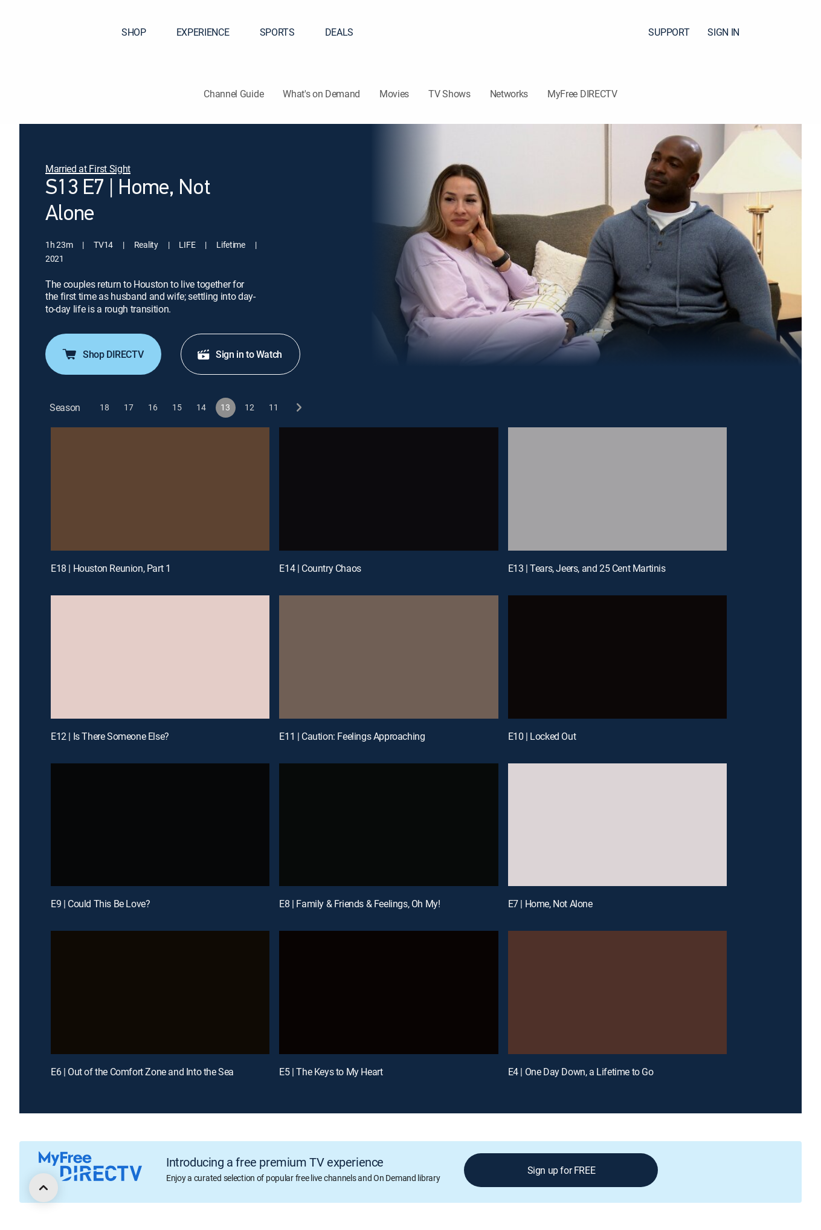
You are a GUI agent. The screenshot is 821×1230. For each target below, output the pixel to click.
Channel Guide (233, 93)
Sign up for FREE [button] (561, 1170)
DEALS (339, 32)
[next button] (298, 408)
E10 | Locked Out (542, 736)
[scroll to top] (43, 1188)
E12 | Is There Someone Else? (110, 736)
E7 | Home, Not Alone (550, 903)
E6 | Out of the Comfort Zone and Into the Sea (142, 1071)
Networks (509, 93)
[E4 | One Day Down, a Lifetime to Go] (617, 992)
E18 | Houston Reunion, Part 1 (110, 568)
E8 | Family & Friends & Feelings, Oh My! (359, 903)
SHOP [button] (141, 32)
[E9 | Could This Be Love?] (160, 825)
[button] (790, 32)
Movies (394, 93)
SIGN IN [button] (730, 32)
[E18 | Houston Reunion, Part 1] (160, 489)
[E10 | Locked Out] (617, 657)
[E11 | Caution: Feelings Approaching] (388, 657)
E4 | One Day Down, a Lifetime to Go (581, 1071)
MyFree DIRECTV (582, 93)
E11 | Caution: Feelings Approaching (352, 736)
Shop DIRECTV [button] (102, 354)
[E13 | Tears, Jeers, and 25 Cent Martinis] (617, 489)
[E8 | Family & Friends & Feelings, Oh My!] (388, 825)
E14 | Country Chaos (320, 568)
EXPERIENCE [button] (210, 32)
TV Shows (449, 93)
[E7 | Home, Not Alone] (617, 825)
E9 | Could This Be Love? (100, 903)
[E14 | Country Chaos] (388, 489)
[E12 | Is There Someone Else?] (160, 657)
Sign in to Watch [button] (239, 354)
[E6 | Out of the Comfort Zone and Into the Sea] (160, 992)
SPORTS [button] (284, 32)
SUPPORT (668, 32)
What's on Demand (321, 93)
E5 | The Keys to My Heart (330, 1071)
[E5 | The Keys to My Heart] (388, 992)
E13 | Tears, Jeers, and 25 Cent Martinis (587, 568)
